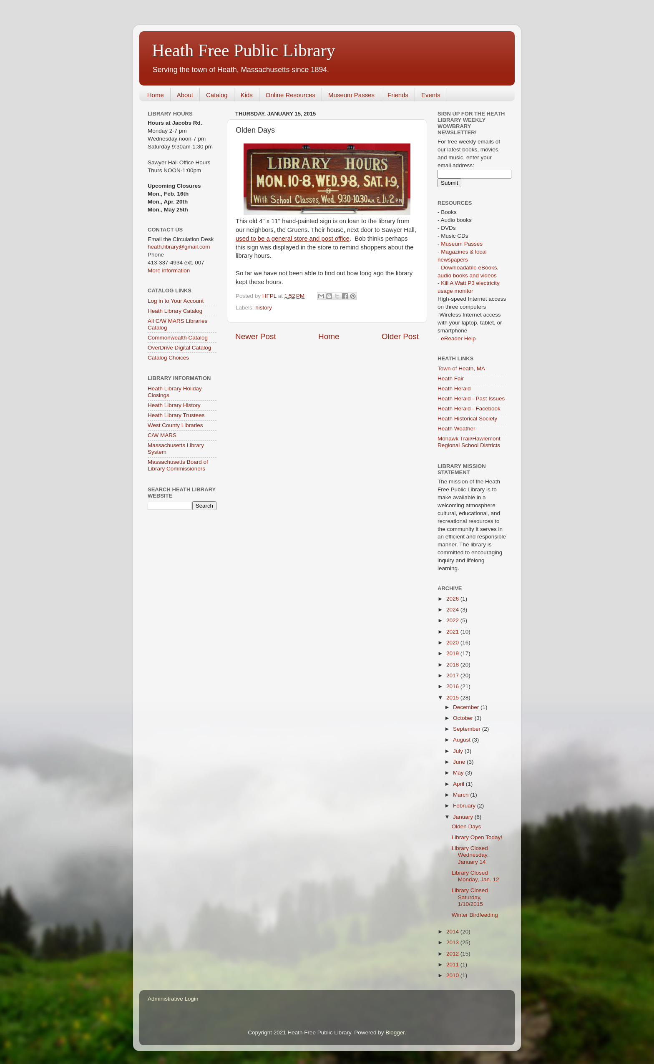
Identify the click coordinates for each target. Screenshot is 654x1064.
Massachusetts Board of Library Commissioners (178, 465)
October (464, 718)
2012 (453, 954)
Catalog (217, 94)
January (464, 817)
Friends (397, 94)
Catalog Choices (168, 358)
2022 (453, 620)
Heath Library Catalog (175, 311)
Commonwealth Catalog (178, 338)
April (459, 784)
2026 (453, 599)
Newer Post (255, 336)
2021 (453, 632)
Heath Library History (174, 405)
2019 (453, 653)
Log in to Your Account (176, 301)
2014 (453, 931)
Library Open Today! (477, 837)
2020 (453, 642)
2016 (453, 686)
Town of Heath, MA (461, 368)
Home (155, 94)
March (461, 795)
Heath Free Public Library (243, 50)
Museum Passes (351, 94)
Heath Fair (451, 378)
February (465, 805)
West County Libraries (175, 425)
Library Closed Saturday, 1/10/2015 (470, 897)
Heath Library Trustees (176, 415)
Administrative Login (173, 999)
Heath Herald (454, 388)
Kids (247, 94)
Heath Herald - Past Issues (471, 398)
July (459, 751)
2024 (453, 609)
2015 (453, 697)
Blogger (395, 1032)
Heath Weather (456, 428)
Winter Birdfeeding (475, 915)
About (185, 94)
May (459, 773)
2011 (453, 964)
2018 (453, 665)
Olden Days (466, 826)
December (466, 707)
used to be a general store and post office (293, 238)
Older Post (400, 336)
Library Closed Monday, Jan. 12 (475, 876)
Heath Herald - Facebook (469, 408)
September (467, 729)
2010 (453, 975)
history (263, 307)
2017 (453, 675)
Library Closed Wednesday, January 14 (470, 855)
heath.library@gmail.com (179, 247)
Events (430, 94)
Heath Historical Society (467, 418)
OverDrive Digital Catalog (179, 348)
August (462, 740)
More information (169, 270)
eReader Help (458, 338)
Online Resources (290, 94)
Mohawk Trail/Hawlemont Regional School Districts (469, 441)
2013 (453, 942)
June (460, 762)
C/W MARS (162, 435)
